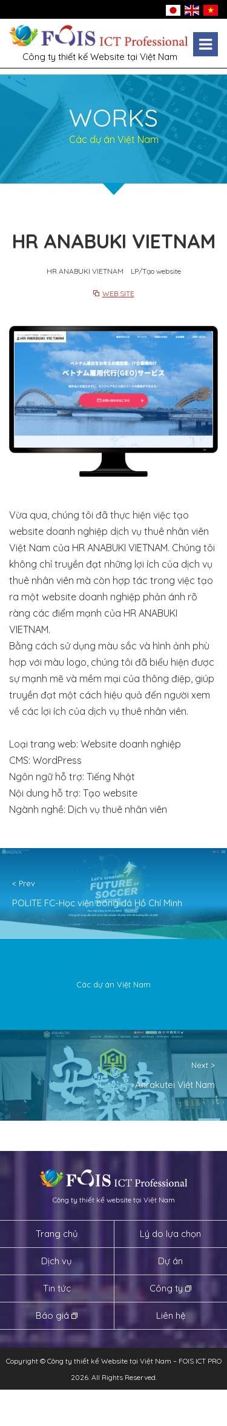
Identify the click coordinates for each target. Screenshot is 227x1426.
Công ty (166, 1288)
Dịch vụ (56, 1261)
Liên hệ (170, 1315)
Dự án (170, 1261)
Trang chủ (57, 1233)
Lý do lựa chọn (170, 1233)
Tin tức (57, 1288)
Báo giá (52, 1315)
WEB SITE (118, 293)
